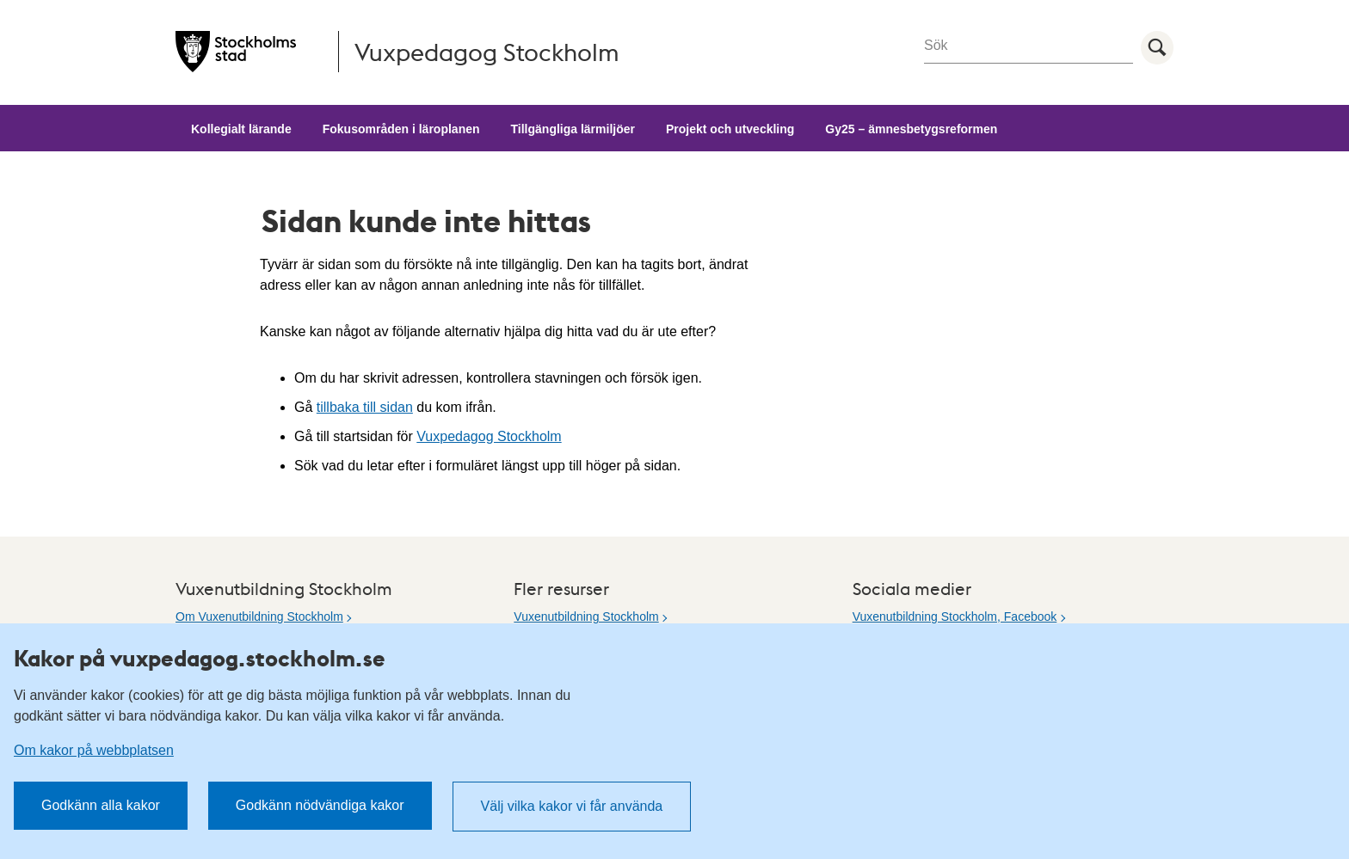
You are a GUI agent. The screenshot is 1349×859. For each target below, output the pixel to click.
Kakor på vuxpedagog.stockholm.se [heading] (199, 658)
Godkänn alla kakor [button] (100, 805)
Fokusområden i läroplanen (401, 129)
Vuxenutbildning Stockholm (586, 616)
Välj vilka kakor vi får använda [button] (572, 806)
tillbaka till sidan (365, 407)
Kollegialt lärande (241, 129)
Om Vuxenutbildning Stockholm (259, 616)
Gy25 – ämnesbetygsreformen (911, 129)
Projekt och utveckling (730, 129)
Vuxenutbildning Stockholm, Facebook (955, 616)
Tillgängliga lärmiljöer (573, 129)
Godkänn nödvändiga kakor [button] (320, 805)
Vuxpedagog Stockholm (488, 436)
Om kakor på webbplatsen (94, 750)
